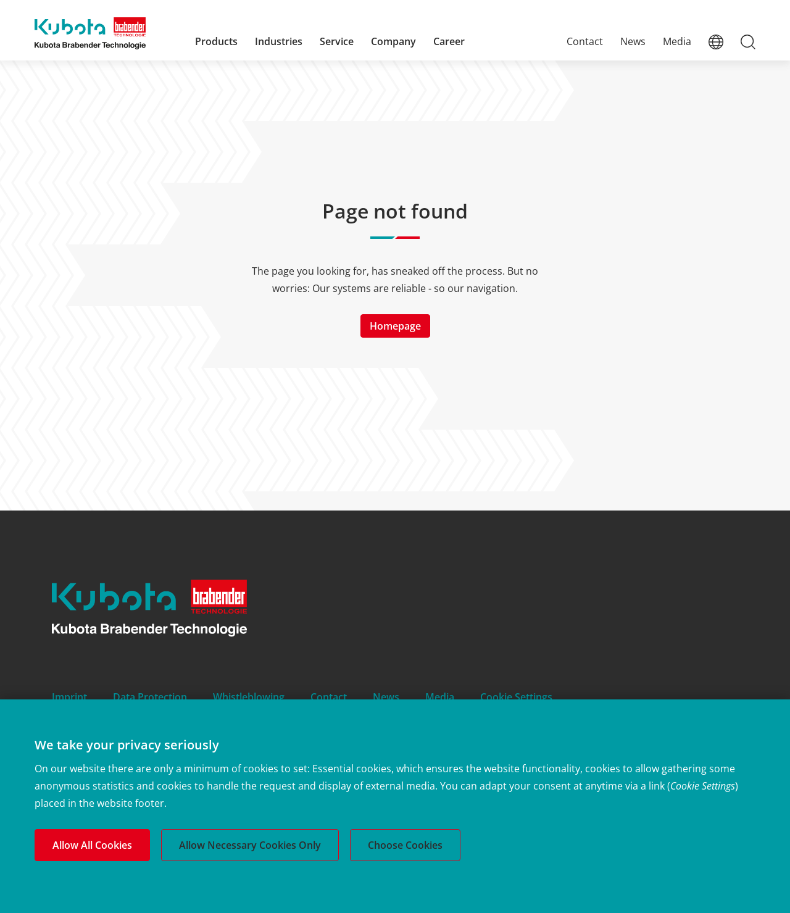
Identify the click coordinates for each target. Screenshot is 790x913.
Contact (585, 41)
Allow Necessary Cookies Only (250, 845)
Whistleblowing (249, 697)
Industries (278, 41)
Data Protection (150, 697)
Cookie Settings (516, 697)
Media (677, 41)
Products (216, 41)
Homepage (395, 326)
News (633, 41)
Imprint (69, 697)
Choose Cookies (405, 845)
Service (337, 41)
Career (449, 41)
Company (393, 41)
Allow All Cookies (92, 845)
